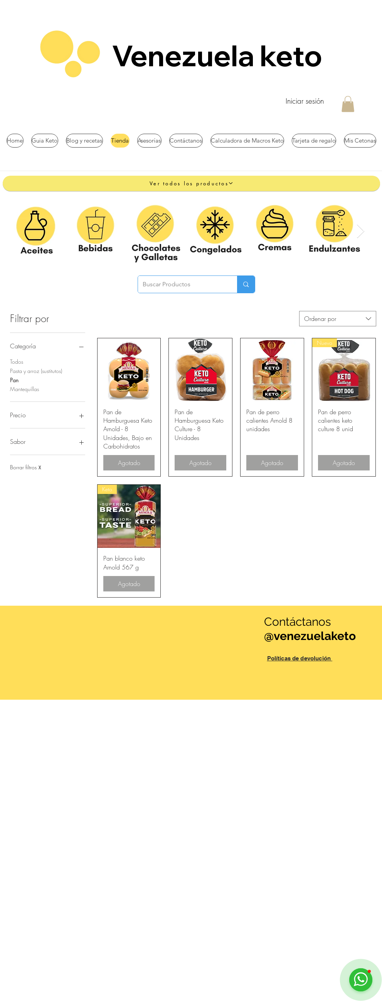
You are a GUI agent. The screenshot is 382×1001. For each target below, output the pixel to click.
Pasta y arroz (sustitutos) (36, 370)
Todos (16, 361)
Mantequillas (24, 389)
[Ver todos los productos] (191, 183)
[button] (348, 104)
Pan (14, 380)
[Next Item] (360, 231)
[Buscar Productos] (182, 284)
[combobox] (337, 318)
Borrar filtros (25, 467)
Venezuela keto (220, 55)
